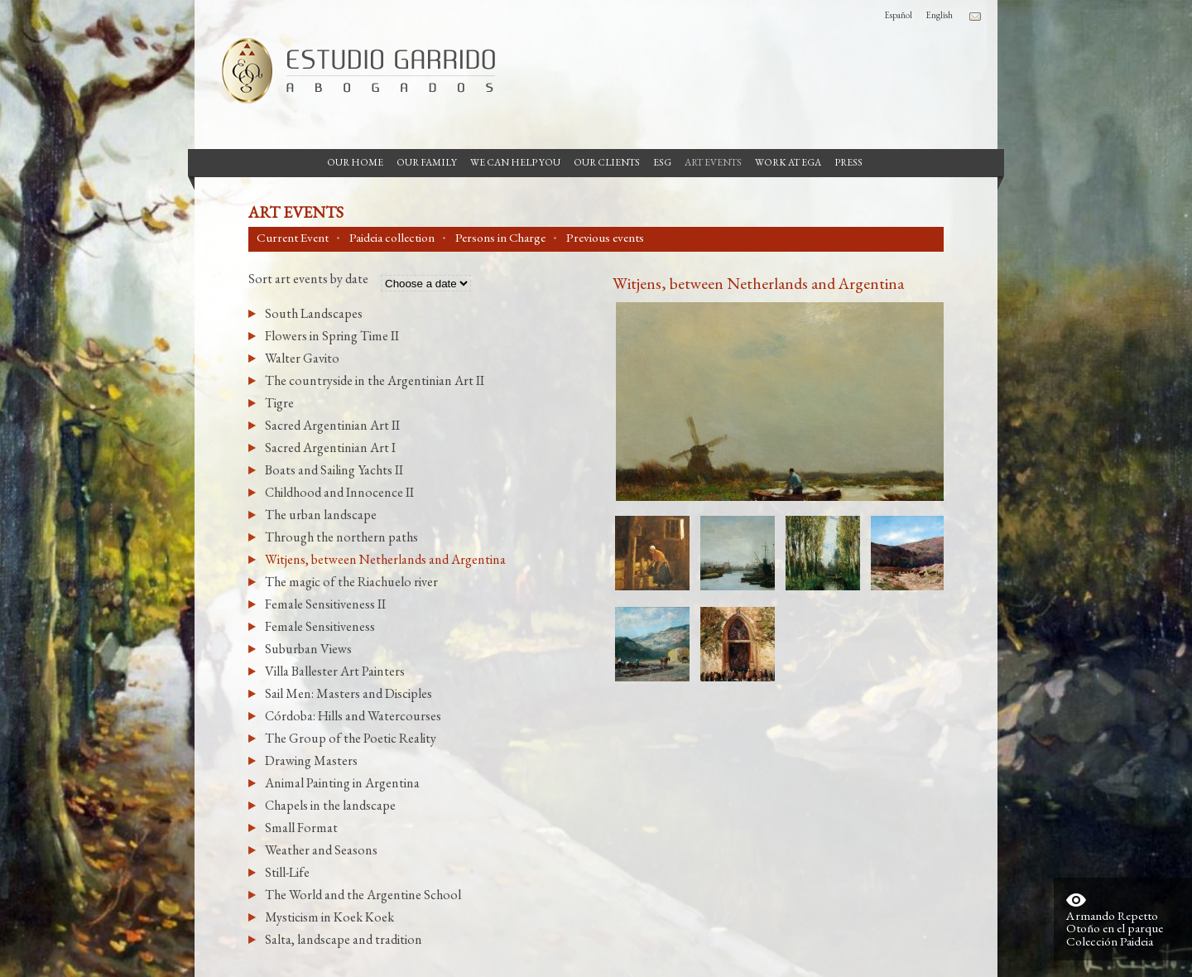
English (939, 15)
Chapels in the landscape (330, 805)
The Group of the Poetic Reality (350, 738)
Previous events (605, 237)
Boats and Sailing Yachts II (334, 470)
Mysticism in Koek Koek (329, 917)
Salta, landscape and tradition (343, 939)
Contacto (975, 16)
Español (898, 15)
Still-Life (287, 872)
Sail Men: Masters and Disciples (348, 693)
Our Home (355, 162)
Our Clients (607, 162)
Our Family (427, 162)
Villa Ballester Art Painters (335, 671)
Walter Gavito (302, 358)
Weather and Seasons (321, 850)
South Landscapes (314, 313)
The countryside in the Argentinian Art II (374, 380)
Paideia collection (392, 237)
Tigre (279, 402)
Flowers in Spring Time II (332, 335)
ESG (662, 162)
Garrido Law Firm (351, 70)
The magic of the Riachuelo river (351, 581)
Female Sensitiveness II (325, 604)
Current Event (293, 237)
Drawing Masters (311, 760)
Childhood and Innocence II (339, 492)
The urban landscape (321, 514)
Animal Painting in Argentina (342, 783)
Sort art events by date (308, 279)
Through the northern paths (341, 537)
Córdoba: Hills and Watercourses (353, 715)
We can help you (515, 162)
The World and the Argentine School (363, 894)
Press (848, 162)
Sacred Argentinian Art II (332, 425)
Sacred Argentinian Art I (330, 447)
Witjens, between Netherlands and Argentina (385, 559)
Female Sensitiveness (320, 626)
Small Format (301, 827)
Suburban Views (308, 648)
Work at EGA (788, 162)
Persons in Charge (500, 237)
